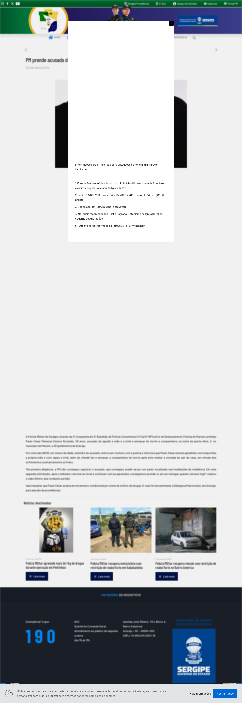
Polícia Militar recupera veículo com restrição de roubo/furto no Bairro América (185, 565)
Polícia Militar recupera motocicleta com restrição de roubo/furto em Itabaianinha (117, 565)
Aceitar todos (225, 693)
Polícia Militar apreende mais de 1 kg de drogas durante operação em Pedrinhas (55, 565)
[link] (48, 20)
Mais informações (200, 693)
